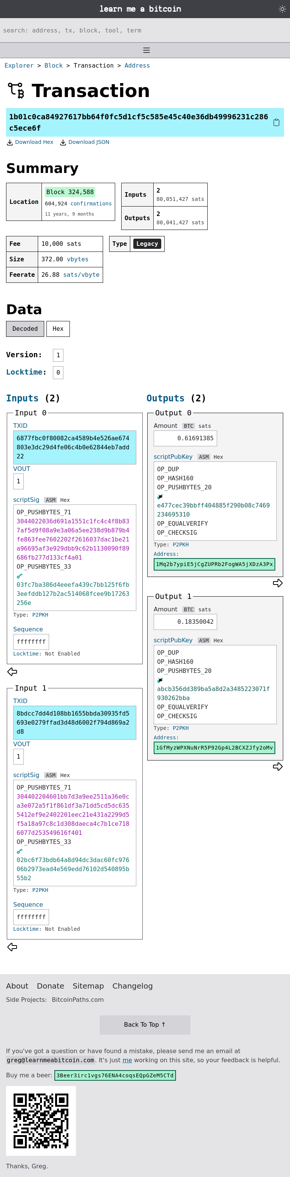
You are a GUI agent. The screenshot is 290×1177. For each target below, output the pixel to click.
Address (137, 65)
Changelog (133, 985)
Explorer (19, 65)
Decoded (25, 328)
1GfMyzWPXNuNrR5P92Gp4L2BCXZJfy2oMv (214, 748)
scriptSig (26, 499)
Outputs (166, 398)
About (17, 985)
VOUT (21, 468)
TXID (20, 425)
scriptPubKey (173, 456)
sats (204, 426)
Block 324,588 (70, 192)
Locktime (24, 371)
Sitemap (88, 985)
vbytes (78, 259)
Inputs (22, 398)
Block (54, 65)
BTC (188, 426)
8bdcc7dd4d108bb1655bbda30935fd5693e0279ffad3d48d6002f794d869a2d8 (73, 722)
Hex (58, 328)
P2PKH (40, 615)
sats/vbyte (81, 274)
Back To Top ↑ (145, 1024)
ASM (50, 500)
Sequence (28, 629)
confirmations (91, 204)
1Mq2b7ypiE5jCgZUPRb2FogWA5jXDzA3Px (214, 564)
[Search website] (145, 30)
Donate (51, 985)
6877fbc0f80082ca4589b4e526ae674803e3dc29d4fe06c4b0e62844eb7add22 (73, 447)
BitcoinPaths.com (78, 999)
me (127, 1060)
